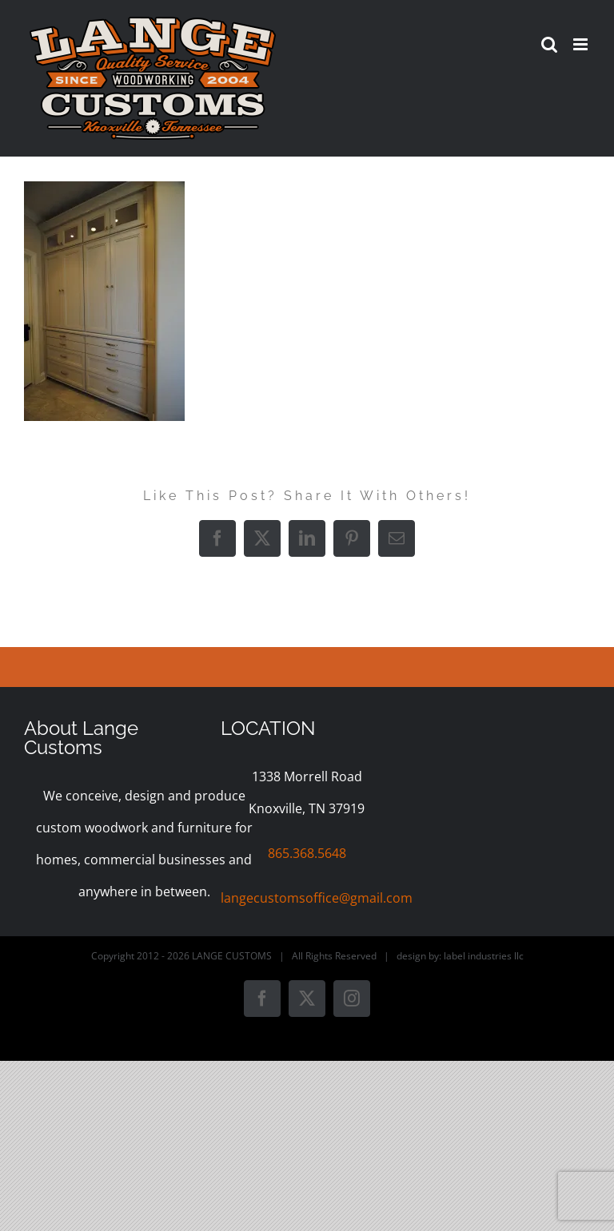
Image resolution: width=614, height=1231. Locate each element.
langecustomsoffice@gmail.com (317, 898)
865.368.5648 (307, 853)
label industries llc (484, 956)
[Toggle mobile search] (549, 44)
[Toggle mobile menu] (581, 44)
